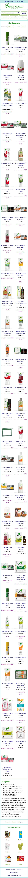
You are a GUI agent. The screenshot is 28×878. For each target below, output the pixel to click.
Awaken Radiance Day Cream (20, 360)
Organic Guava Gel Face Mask (7, 714)
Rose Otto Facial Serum (7, 548)
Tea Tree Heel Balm (20, 631)
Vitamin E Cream (7, 495)
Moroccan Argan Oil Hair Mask (20, 522)
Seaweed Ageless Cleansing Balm (21, 332)
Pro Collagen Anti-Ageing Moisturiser (7, 302)
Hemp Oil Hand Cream (20, 190)
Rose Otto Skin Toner (7, 245)
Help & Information (10, 869)
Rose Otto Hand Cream (7, 388)
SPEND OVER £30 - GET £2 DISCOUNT (14, 1)
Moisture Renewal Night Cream (7, 218)
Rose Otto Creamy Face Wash (20, 388)
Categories (14, 17)
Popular (23, 26)
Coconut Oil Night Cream (7, 468)
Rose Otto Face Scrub (21, 103)
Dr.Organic (14, 23)
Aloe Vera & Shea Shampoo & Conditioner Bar (21, 577)
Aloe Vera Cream (7, 576)
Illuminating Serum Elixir (7, 414)
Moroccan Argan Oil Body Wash (20, 496)
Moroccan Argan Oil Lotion (7, 360)
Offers (22, 17)
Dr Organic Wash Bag (7, 442)
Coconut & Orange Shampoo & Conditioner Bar (20, 605)
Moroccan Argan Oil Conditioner (7, 332)
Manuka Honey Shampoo (20, 414)
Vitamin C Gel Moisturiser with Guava (7, 769)
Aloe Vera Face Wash (7, 273)
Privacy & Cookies (14, 872)
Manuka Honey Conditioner (20, 468)
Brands (5, 17)
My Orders (19, 869)
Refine (10, 26)
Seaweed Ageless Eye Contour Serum (20, 48)
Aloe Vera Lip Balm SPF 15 (7, 604)
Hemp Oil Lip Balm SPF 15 (7, 48)
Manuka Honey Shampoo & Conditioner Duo (20, 685)
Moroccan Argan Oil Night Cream (20, 218)
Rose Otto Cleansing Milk (7, 190)
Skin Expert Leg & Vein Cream (21, 274)
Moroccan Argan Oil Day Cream (20, 246)
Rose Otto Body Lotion (20, 442)
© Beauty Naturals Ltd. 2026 (14, 875)
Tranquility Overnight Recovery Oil (20, 303)
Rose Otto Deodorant (20, 76)
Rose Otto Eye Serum (7, 163)
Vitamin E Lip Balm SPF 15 (7, 658)
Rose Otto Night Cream (7, 134)
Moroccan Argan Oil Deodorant (7, 522)
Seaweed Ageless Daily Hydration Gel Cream (20, 135)
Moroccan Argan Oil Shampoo (20, 164)
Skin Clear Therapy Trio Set (20, 714)
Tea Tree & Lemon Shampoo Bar (7, 742)
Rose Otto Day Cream (7, 76)
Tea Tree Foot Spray (7, 631)
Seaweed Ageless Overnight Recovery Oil (7, 105)
